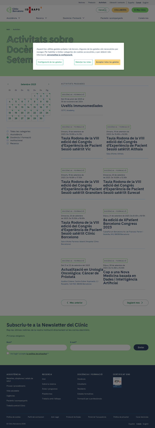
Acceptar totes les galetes (107, 62)
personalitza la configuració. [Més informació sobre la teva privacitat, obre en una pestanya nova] (60, 55)
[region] (78, 56)
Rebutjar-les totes (83, 62)
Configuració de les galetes (50, 62)
